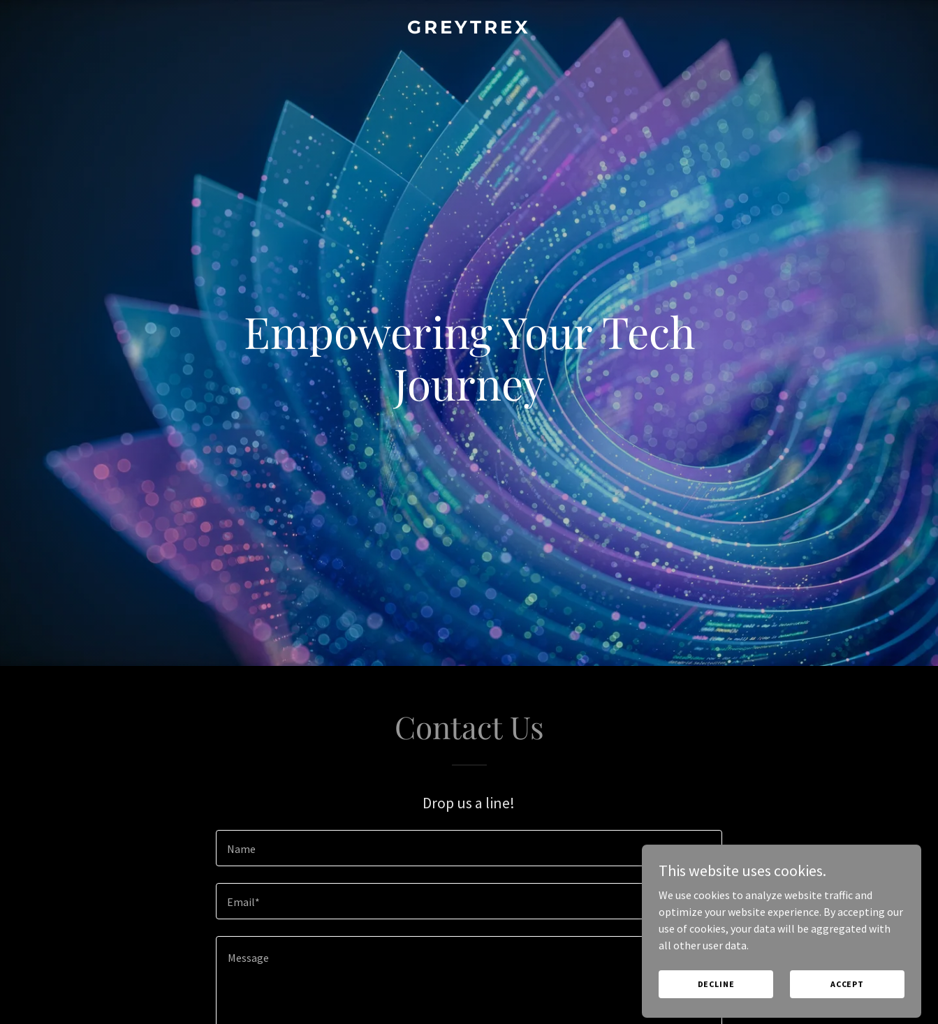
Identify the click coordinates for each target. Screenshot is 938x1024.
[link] (469, 29)
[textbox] (469, 848)
